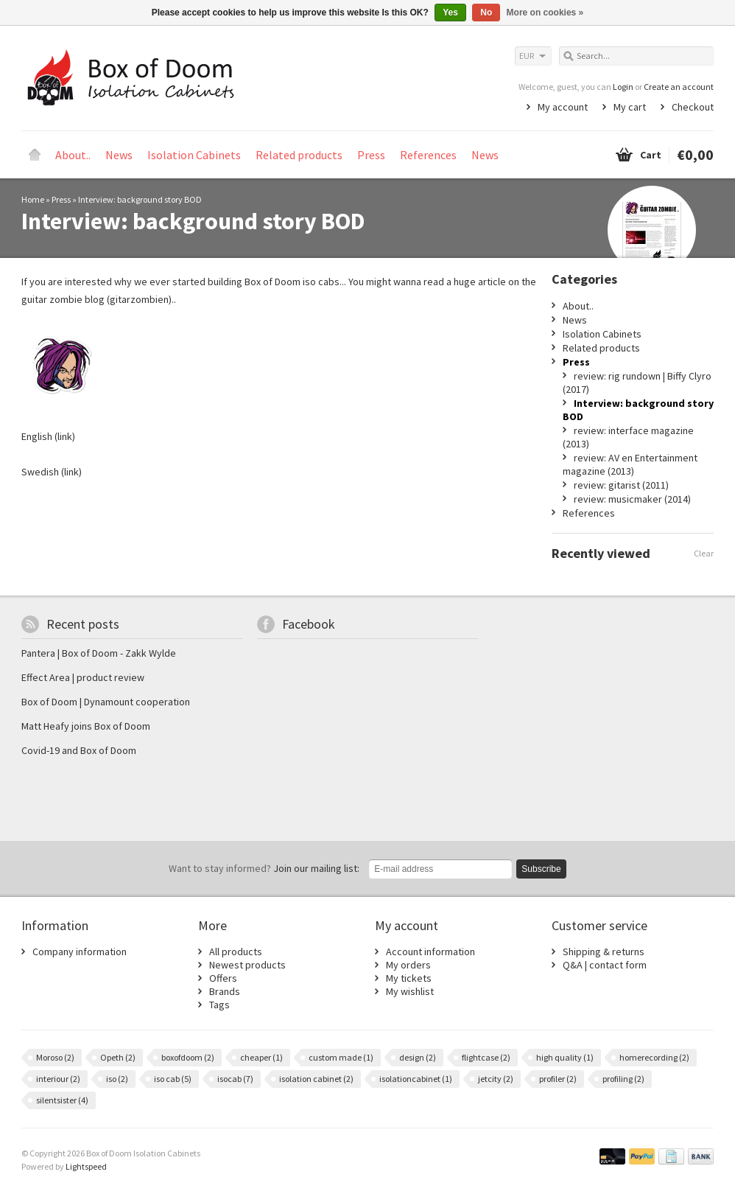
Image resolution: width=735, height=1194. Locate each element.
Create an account (679, 86)
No (486, 12)
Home (34, 155)
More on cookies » (545, 12)
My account (563, 107)
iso (117, 1078)
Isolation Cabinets (194, 154)
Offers (223, 978)
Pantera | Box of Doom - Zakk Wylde (98, 653)
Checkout (693, 107)
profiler (558, 1078)
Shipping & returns (603, 951)
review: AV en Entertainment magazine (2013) (630, 464)
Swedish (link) (51, 471)
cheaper (261, 1057)
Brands (224, 991)
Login (623, 86)
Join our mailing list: (264, 868)
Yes (450, 12)
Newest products (247, 964)
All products (235, 951)
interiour (58, 1078)
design (417, 1057)
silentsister (62, 1100)
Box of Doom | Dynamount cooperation (105, 701)
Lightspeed (86, 1166)
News (119, 154)
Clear (704, 553)
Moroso (55, 1057)
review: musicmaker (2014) (632, 499)
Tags (219, 1004)
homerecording (654, 1057)
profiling (623, 1078)
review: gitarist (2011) (621, 485)
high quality (565, 1057)
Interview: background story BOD (140, 199)
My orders (408, 964)
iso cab (172, 1078)
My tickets (409, 978)
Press (371, 154)
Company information (79, 951)
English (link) (48, 436)
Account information (430, 951)
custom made (341, 1057)
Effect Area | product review (82, 677)
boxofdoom (187, 1057)
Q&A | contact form (605, 964)
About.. (73, 154)
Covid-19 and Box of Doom (78, 750)
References (428, 154)
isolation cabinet (316, 1078)
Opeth (118, 1057)
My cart (629, 107)
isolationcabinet (415, 1078)
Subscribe (540, 869)
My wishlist (410, 991)
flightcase (486, 1057)
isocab (235, 1078)
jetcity (495, 1078)
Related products (299, 154)
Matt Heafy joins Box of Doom (85, 726)
